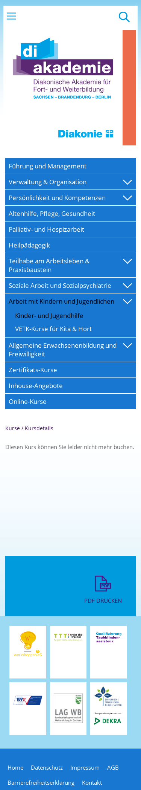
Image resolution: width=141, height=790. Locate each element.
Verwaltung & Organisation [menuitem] (47, 181)
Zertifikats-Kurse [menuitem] (33, 369)
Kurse (12, 428)
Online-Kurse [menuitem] (28, 401)
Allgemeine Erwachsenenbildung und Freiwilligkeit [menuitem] (63, 349)
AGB (113, 767)
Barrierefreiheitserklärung (41, 782)
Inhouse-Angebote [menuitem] (36, 385)
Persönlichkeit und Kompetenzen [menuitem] (57, 197)
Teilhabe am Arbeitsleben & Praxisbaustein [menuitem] (49, 265)
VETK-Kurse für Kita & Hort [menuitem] (53, 328)
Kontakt (92, 782)
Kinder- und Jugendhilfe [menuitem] (49, 315)
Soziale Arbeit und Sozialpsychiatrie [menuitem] (60, 285)
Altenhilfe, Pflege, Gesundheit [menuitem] (52, 213)
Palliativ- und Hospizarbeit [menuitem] (46, 229)
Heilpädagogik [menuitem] (29, 245)
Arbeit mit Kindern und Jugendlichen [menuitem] (61, 301)
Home (15, 767)
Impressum (85, 767)
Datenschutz (47, 767)
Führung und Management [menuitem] (47, 166)
